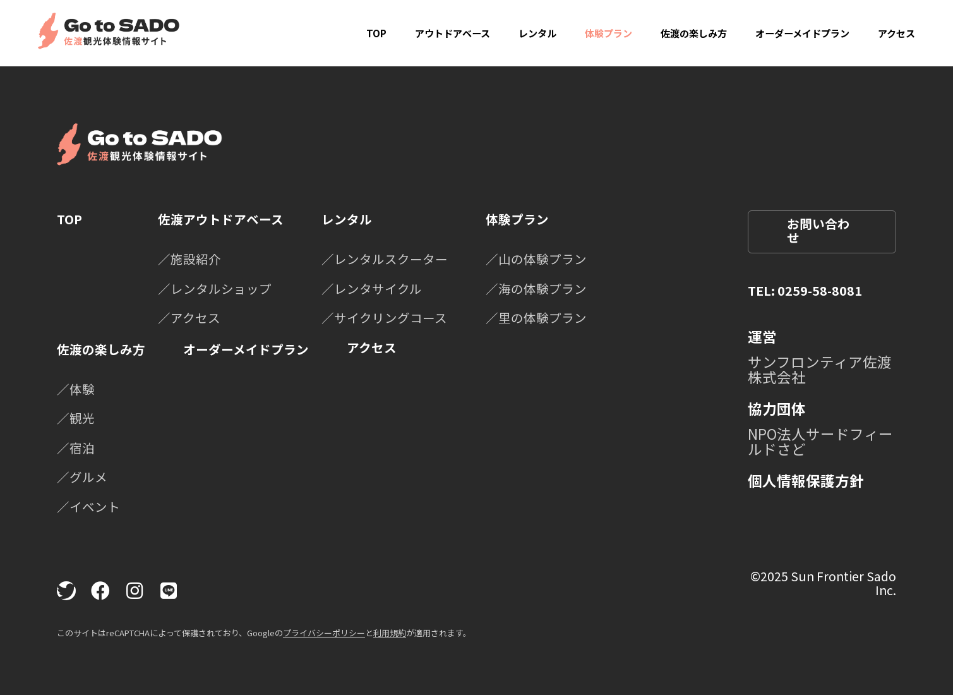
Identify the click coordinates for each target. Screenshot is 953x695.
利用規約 (389, 633)
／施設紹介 (189, 259)
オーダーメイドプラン (802, 33)
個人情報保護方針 (806, 480)
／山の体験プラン (536, 259)
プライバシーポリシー (324, 633)
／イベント (88, 506)
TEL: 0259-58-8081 (805, 290)
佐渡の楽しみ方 (694, 33)
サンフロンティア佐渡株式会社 (820, 369)
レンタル (537, 33)
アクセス (896, 33)
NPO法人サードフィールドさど (820, 441)
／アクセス (189, 317)
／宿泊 (76, 447)
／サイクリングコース (384, 317)
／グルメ (82, 477)
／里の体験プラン (536, 317)
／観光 (76, 418)
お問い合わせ (818, 230)
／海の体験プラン (536, 288)
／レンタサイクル (371, 288)
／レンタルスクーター (384, 259)
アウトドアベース (452, 33)
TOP (376, 33)
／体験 (76, 389)
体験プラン (608, 33)
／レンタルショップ (215, 288)
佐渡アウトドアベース (221, 219)
